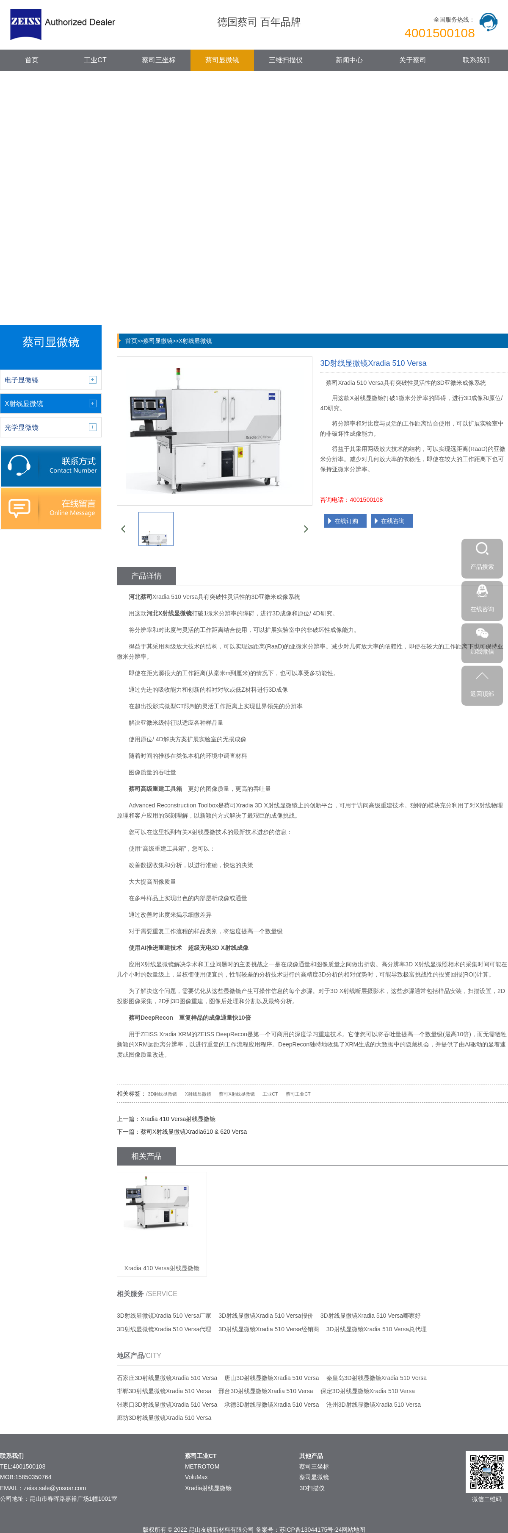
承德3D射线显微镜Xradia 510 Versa (271, 1404)
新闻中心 (349, 60)
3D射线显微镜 (162, 1093)
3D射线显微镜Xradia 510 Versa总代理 (376, 1329)
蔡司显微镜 (222, 60)
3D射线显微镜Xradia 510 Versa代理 (164, 1329)
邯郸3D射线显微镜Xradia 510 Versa (164, 1391)
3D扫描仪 (312, 1488)
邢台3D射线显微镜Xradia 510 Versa (265, 1391)
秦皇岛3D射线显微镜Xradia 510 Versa (376, 1377)
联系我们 (476, 60)
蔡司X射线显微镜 (236, 1093)
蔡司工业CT (298, 1093)
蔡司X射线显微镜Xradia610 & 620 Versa (194, 1131)
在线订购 (346, 520)
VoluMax (196, 1477)
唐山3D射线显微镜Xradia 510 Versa (271, 1377)
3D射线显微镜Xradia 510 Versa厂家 (164, 1315)
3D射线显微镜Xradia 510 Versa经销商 (268, 1329)
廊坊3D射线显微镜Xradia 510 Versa (164, 1417)
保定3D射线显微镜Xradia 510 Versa (367, 1391)
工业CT (95, 60)
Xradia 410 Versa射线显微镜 (178, 1119)
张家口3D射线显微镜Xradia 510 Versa (167, 1404)
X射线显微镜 (195, 340)
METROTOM (202, 1466)
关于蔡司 (412, 60)
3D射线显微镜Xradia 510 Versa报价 (265, 1315)
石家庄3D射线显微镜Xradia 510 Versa (167, 1377)
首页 (32, 60)
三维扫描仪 (286, 60)
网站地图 (353, 1529)
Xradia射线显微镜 (208, 1488)
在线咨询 (393, 520)
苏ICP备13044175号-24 (310, 1529)
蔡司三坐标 (159, 60)
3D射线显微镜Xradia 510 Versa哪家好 (370, 1315)
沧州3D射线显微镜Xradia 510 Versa (373, 1404)
